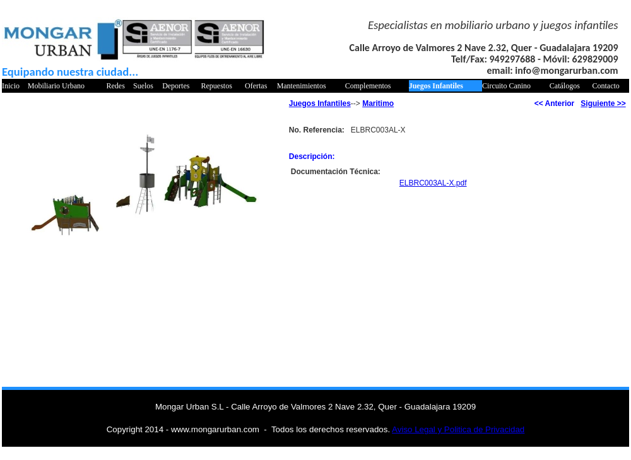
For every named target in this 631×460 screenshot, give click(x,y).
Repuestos (216, 85)
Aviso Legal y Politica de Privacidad (458, 429)
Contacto (606, 85)
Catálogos (565, 85)
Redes (115, 85)
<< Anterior (554, 103)
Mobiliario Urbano (56, 85)
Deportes (175, 85)
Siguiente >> (603, 103)
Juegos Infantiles (436, 85)
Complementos (368, 85)
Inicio (11, 85)
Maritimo (378, 103)
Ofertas (256, 85)
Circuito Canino (506, 85)
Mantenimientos (301, 85)
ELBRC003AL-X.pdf (433, 183)
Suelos (143, 85)
